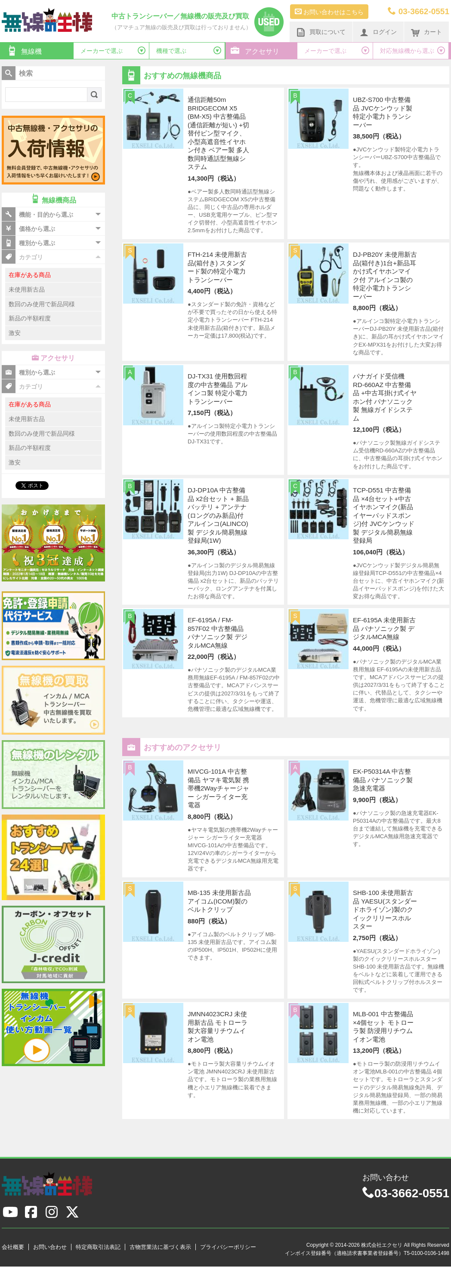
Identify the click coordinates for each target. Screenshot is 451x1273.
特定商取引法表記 (98, 1247)
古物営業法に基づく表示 (160, 1247)
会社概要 (13, 1247)
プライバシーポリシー (228, 1247)
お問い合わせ (50, 1247)
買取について (321, 32)
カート (426, 32)
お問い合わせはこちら (329, 11)
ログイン (378, 32)
